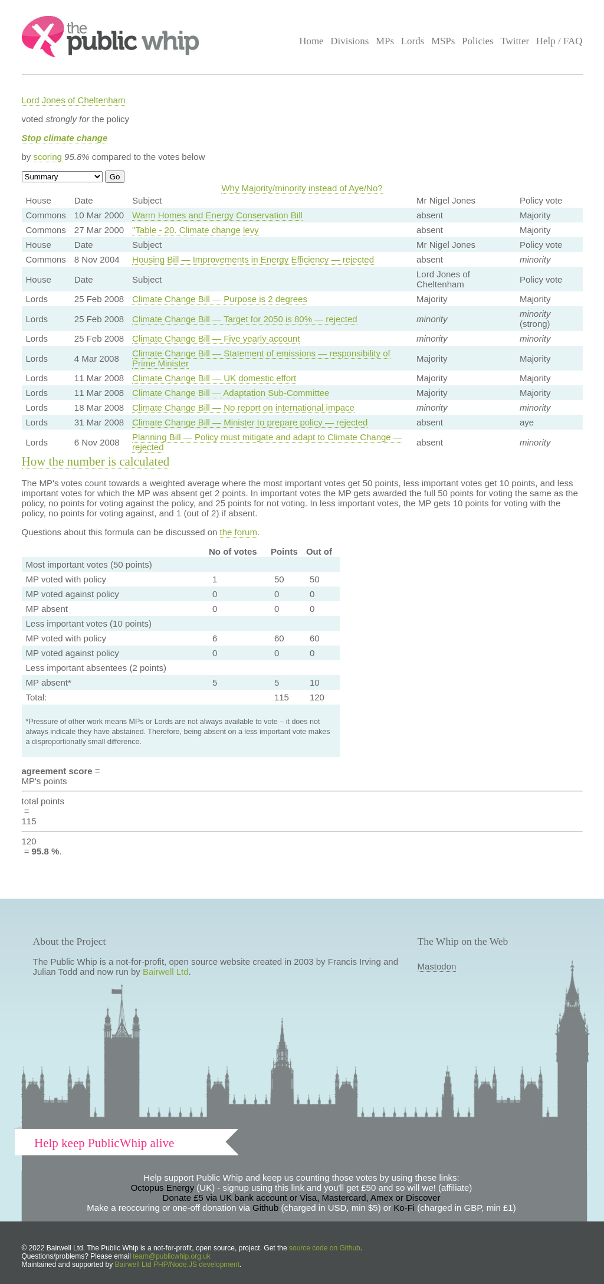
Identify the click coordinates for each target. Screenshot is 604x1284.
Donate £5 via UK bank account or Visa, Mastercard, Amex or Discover (302, 1198)
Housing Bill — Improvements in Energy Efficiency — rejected (253, 259)
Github (265, 1208)
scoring (48, 157)
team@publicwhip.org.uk (172, 1256)
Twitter (514, 41)
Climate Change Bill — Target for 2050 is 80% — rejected (244, 319)
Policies (478, 41)
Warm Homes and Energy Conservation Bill (217, 215)
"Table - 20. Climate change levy (195, 230)
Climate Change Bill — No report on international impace (243, 407)
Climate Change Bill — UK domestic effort (214, 378)
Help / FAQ (559, 41)
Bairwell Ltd (166, 972)
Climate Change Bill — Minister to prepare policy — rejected (249, 422)
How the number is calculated (96, 461)
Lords (413, 41)
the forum (238, 532)
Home (311, 41)
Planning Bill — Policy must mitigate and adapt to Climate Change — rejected (267, 442)
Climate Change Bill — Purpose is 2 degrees (219, 299)
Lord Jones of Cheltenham (74, 100)
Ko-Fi (404, 1208)
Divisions (349, 41)
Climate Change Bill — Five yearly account (216, 338)
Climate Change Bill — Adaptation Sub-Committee (230, 393)
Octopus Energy (163, 1188)
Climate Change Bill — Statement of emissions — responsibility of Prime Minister (261, 358)
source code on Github (324, 1248)
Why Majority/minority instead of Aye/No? (301, 188)
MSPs (443, 41)
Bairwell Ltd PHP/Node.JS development (177, 1264)
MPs (385, 41)
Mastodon (437, 966)
